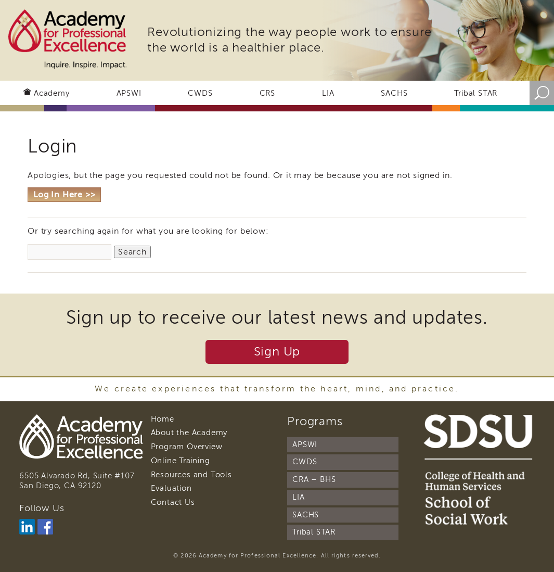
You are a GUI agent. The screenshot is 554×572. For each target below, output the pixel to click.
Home (162, 419)
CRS (267, 93)
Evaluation (171, 488)
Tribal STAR (475, 93)
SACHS (394, 93)
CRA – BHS (314, 479)
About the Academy (189, 432)
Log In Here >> (64, 194)
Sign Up (277, 352)
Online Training (180, 460)
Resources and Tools (191, 475)
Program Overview (187, 446)
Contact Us (173, 502)
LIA (328, 93)
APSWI (129, 93)
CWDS (200, 93)
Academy (52, 93)
